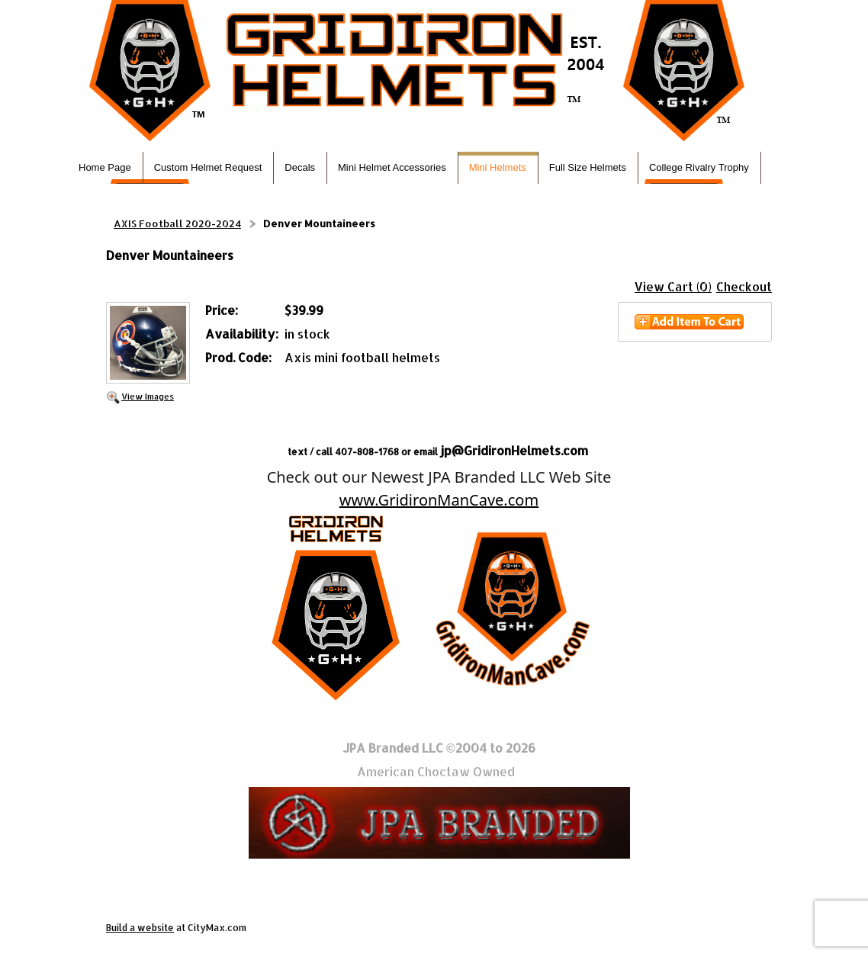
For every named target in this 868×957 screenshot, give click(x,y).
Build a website (140, 927)
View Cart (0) (673, 286)
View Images (147, 396)
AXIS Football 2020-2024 (177, 223)
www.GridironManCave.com (438, 500)
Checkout (744, 286)
